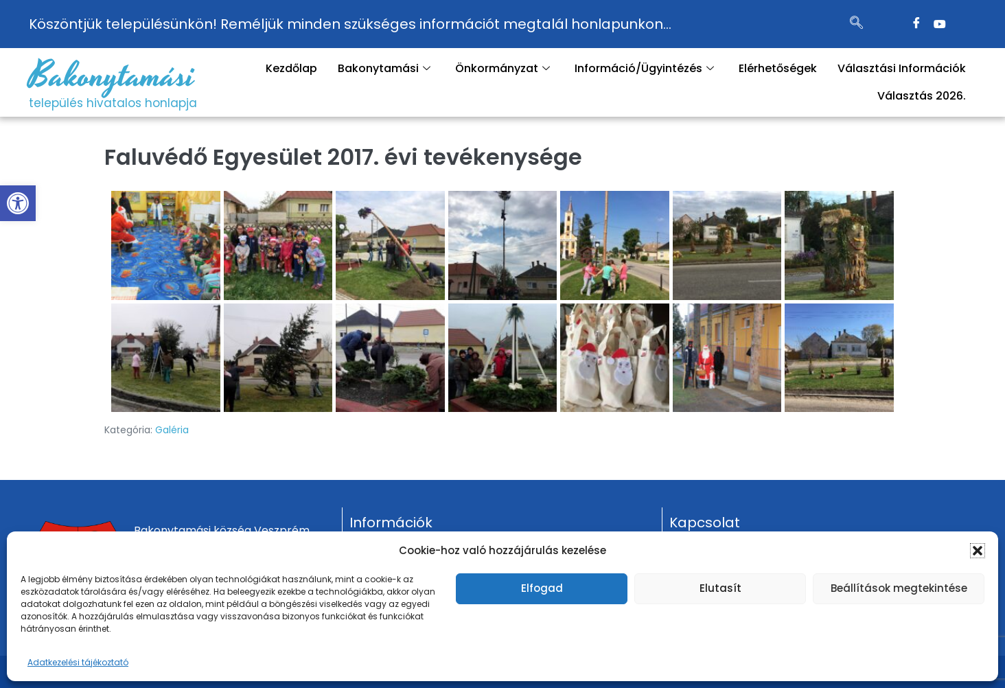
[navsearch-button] (856, 24)
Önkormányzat (502, 68)
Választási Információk (902, 68)
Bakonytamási (112, 76)
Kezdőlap (291, 68)
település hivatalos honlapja (113, 103)
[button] (18, 203)
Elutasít (720, 588)
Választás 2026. (921, 96)
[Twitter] (939, 24)
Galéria (172, 430)
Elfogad (542, 588)
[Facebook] (916, 24)
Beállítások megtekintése (899, 588)
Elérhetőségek (778, 68)
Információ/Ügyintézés (644, 68)
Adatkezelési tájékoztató (77, 662)
